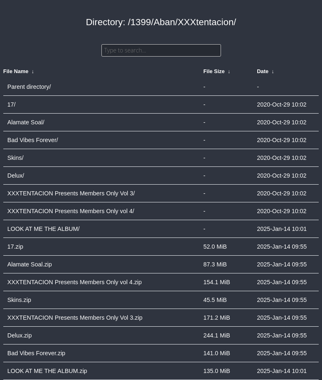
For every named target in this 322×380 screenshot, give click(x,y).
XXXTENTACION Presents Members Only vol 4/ (70, 211)
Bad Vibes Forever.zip (36, 353)
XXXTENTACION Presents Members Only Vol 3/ (71, 193)
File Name (15, 71)
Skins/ (15, 157)
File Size (214, 71)
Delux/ (15, 175)
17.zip (15, 246)
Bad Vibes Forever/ (32, 140)
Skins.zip (19, 300)
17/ (11, 104)
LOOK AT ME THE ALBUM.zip (47, 371)
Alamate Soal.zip (29, 264)
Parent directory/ (29, 86)
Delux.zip (19, 335)
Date (262, 71)
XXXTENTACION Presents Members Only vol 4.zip (74, 282)
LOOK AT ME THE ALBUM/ (43, 229)
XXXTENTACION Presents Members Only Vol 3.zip (75, 317)
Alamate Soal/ (26, 122)
